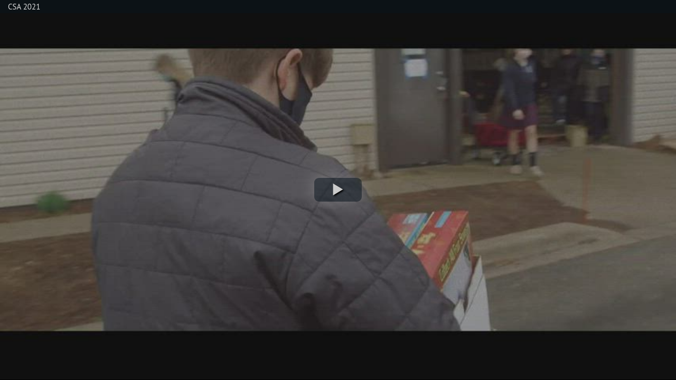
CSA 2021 (24, 7)
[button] (338, 190)
